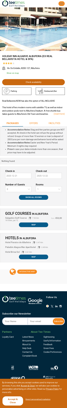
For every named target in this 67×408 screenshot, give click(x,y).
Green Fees (48, 348)
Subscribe (58, 321)
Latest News (28, 337)
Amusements (28, 341)
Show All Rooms (33, 197)
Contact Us (27, 352)
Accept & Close (13, 401)
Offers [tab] (33, 123)
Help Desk (26, 348)
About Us (26, 344)
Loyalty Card (8, 337)
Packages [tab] (13, 123)
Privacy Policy (52, 389)
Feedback (47, 344)
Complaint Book (29, 356)
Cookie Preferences (52, 352)
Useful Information (52, 341)
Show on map (13, 73)
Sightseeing (48, 337)
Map (34, 225)
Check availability (33, 82)
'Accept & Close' (28, 386)
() (59, 114)
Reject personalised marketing (38, 399)
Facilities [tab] (54, 123)
